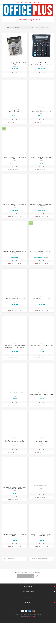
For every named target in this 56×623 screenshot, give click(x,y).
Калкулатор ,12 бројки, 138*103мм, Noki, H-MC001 (14, 63)
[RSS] (30, 580)
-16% (30, 223)
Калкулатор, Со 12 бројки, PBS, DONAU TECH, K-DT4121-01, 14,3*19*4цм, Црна (41, 63)
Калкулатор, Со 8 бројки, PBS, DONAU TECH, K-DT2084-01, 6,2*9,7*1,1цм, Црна (14, 346)
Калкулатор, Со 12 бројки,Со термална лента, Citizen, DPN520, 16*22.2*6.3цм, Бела (41, 535)
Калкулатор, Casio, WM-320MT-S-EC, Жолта (14, 393)
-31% (3, 129)
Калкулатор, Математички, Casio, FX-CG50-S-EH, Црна (41, 252)
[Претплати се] (25, 576)
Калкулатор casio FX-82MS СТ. (41, 485)
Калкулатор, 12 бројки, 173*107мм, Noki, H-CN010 (14, 204)
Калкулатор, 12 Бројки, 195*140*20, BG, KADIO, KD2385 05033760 (14, 110)
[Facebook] (26, 580)
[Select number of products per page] (41, 27)
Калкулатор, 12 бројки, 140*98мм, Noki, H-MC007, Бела (14, 252)
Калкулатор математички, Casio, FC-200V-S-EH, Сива (14, 535)
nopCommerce (31, 616)
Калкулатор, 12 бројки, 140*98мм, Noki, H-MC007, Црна (41, 204)
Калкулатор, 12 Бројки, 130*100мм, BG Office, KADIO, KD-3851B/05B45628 (41, 110)
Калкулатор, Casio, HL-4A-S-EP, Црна (41, 298)
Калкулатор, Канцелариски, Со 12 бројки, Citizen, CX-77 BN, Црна (41, 440)
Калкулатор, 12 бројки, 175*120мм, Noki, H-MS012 (14, 157)
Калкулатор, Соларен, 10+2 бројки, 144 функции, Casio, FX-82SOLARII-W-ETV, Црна (41, 393)
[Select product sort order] (23, 27)
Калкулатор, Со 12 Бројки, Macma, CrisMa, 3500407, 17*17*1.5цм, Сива (14, 487)
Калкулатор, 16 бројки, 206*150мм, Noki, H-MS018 (41, 157)
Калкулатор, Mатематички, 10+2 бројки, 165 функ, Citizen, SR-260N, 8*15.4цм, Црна (14, 440)
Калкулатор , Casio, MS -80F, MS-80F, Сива (41, 345)
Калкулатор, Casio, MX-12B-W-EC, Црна (14, 298)
